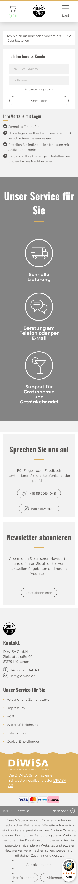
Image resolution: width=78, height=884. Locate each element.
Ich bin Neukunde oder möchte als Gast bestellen (34, 38)
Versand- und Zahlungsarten (29, 700)
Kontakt (9, 811)
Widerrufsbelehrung (22, 725)
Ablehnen (54, 878)
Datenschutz (17, 733)
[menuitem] (12, 11)
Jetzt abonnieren (39, 593)
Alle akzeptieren (39, 865)
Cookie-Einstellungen (23, 741)
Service (23, 811)
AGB (10, 716)
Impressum (16, 708)
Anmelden (39, 101)
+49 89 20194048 (42, 493)
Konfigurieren (24, 878)
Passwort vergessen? (39, 89)
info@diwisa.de (42, 509)
